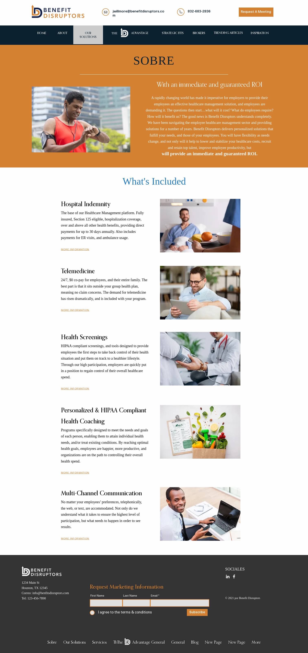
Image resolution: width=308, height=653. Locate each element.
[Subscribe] (197, 612)
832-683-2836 (199, 11)
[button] (75, 249)
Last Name (130, 596)
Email (154, 596)
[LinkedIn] (227, 576)
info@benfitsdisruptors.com (50, 593)
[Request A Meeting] (256, 12)
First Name (97, 596)
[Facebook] (234, 576)
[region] (62, 32)
